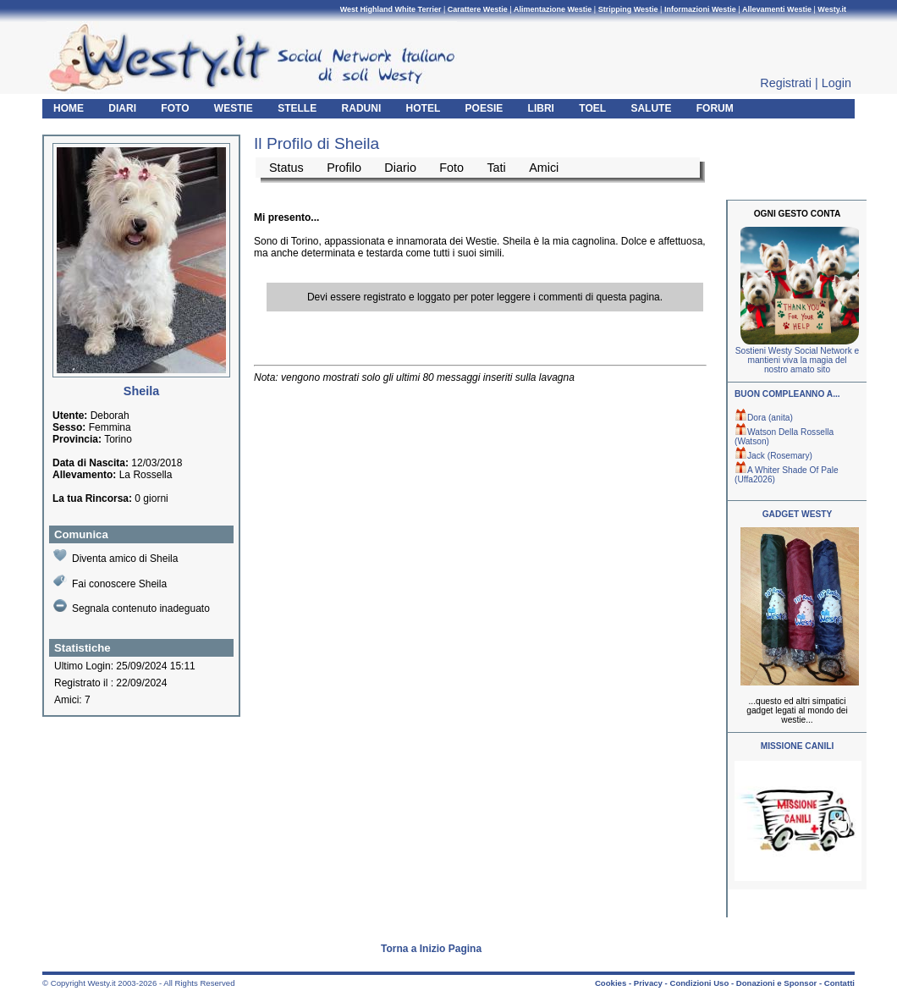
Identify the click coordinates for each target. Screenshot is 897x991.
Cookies (610, 983)
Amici (544, 167)
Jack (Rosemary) (773, 455)
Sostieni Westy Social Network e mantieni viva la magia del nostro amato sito (797, 360)
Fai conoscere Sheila (110, 582)
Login (836, 83)
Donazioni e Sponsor (776, 983)
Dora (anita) (764, 417)
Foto (451, 167)
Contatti (839, 983)
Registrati (786, 83)
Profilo (344, 167)
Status (286, 167)
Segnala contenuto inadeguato (131, 606)
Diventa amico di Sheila (115, 556)
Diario (400, 167)
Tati (496, 167)
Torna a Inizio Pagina (431, 949)
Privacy (648, 983)
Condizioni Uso (699, 983)
